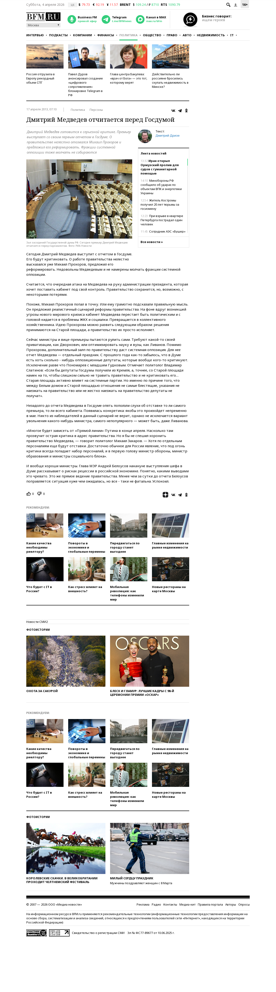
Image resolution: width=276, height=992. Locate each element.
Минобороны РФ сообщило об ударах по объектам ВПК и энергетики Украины (161, 186)
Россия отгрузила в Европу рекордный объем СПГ (40, 78)
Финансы (105, 35)
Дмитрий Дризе (167, 135)
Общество (152, 35)
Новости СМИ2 (37, 622)
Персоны (96, 110)
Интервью (35, 35)
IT (232, 35)
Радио (156, 904)
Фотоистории (38, 630)
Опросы (244, 904)
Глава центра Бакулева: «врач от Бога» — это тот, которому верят (128, 78)
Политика (128, 35)
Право (172, 35)
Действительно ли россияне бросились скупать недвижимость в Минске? (170, 80)
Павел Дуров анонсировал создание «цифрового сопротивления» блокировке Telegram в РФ (85, 84)
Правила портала (210, 904)
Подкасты (58, 35)
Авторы (230, 904)
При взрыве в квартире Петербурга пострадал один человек (162, 220)
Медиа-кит (187, 904)
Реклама (143, 904)
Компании (82, 35)
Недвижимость (211, 35)
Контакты (170, 904)
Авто (187, 35)
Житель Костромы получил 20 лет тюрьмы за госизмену (160, 204)
